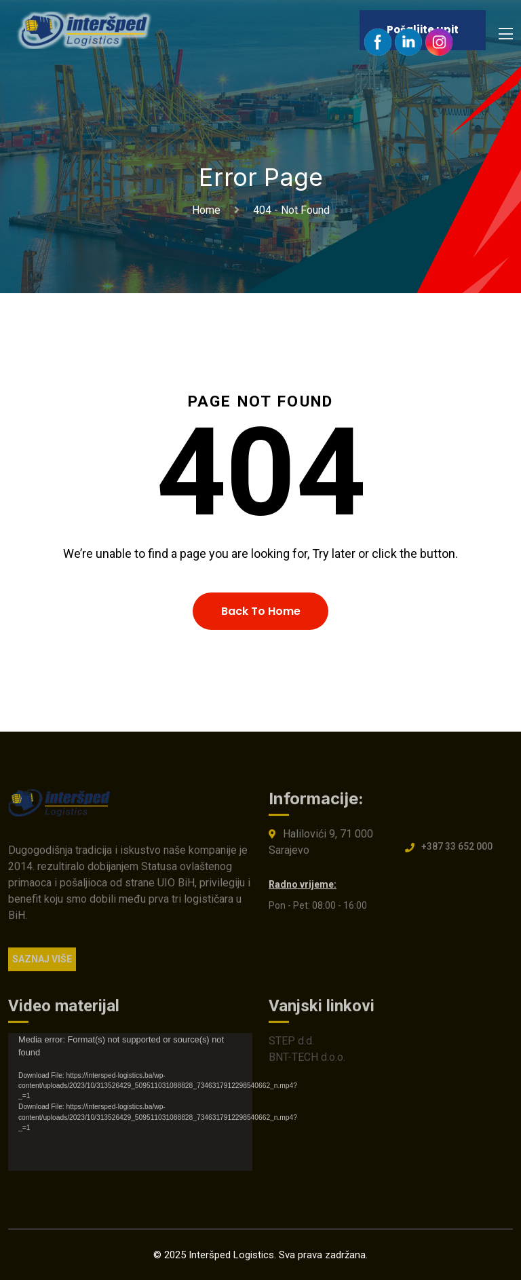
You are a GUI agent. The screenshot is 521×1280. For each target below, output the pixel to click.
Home (209, 210)
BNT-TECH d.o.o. (307, 1061)
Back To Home (261, 611)
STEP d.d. (291, 1044)
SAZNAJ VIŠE (42, 963)
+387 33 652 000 (457, 850)
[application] (130, 1106)
